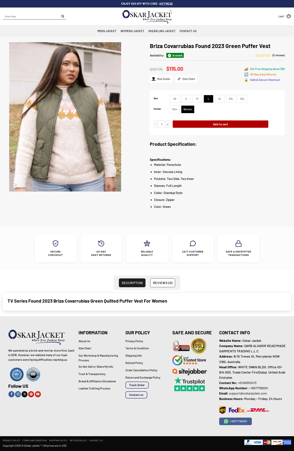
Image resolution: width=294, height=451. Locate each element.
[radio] (174, 99)
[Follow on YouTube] (38, 394)
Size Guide (161, 79)
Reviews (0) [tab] (162, 283)
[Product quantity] (161, 124)
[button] (284, 16)
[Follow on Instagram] (18, 394)
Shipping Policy (58, 440)
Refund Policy (78, 440)
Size (156, 98)
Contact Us (188, 31)
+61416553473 (247, 383)
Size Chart (186, 79)
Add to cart (220, 124)
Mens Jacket (107, 31)
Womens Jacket (132, 31)
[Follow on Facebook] (11, 394)
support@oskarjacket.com (248, 393)
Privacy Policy (11, 440)
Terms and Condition (34, 440)
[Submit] (63, 16)
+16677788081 (258, 388)
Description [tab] (132, 283)
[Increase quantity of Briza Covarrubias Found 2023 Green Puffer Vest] (167, 124)
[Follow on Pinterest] (31, 394)
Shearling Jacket (162, 31)
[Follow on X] (25, 394)
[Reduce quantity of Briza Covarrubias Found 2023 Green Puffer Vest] (156, 124)
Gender (157, 109)
